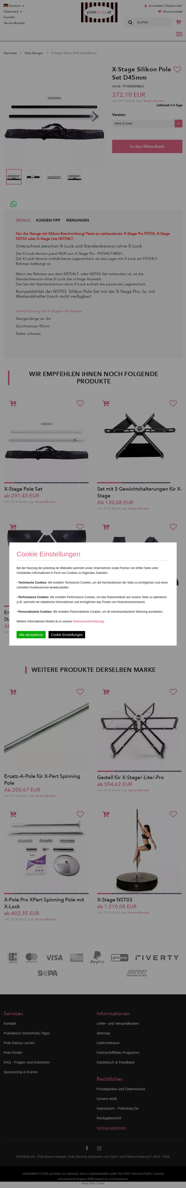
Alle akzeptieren (31, 635)
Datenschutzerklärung (88, 621)
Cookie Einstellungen (67, 635)
